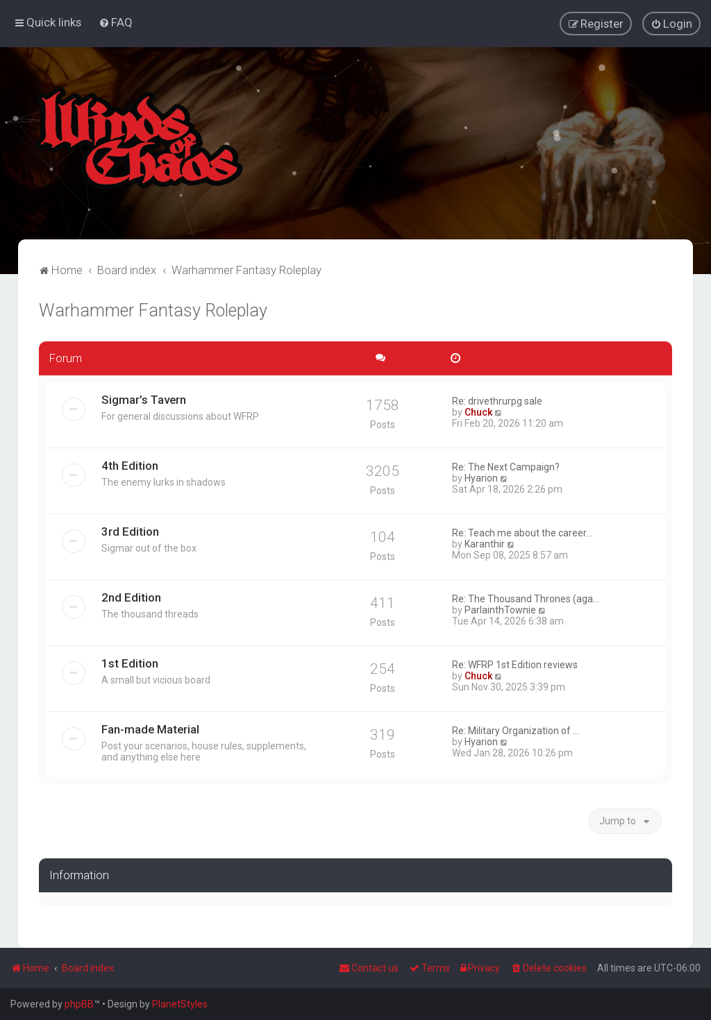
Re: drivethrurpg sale (497, 400)
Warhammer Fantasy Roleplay (153, 310)
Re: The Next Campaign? (506, 466)
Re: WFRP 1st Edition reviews (515, 664)
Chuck (478, 411)
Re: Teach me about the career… (522, 532)
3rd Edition (130, 531)
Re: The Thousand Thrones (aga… (525, 598)
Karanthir (485, 543)
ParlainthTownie (500, 609)
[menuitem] (115, 22)
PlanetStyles (180, 1004)
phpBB (79, 1004)
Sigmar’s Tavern (143, 399)
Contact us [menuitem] (369, 968)
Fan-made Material (150, 729)
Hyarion (481, 477)
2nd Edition (131, 597)
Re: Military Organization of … (515, 730)
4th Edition (129, 465)
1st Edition (129, 663)
